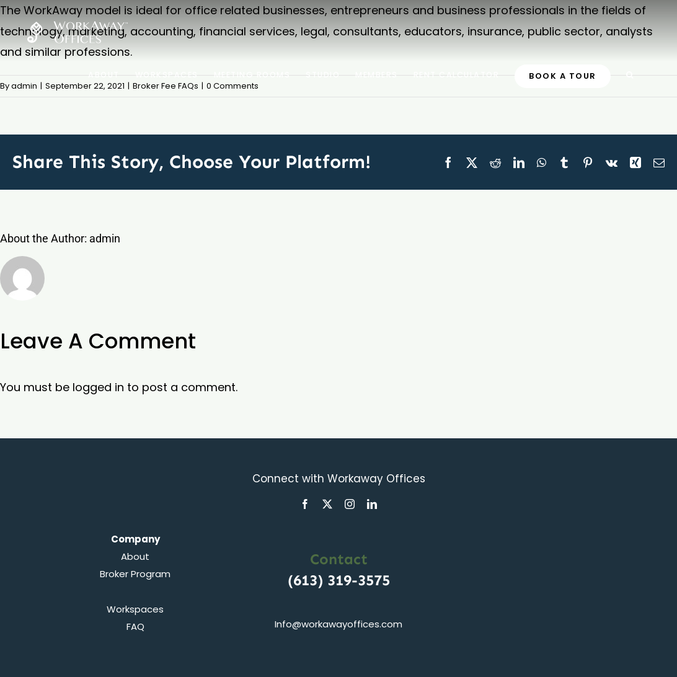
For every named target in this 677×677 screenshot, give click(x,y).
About (135, 556)
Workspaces (135, 609)
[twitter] (327, 504)
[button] (630, 74)
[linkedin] (372, 504)
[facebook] (305, 504)
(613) (307, 580)
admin (24, 86)
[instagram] (350, 504)
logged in (98, 387)
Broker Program (135, 573)
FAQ (135, 626)
